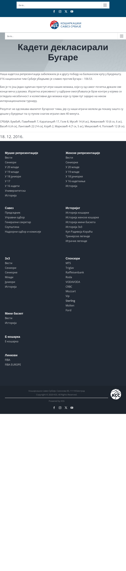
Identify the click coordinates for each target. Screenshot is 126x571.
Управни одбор (15, 217)
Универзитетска (15, 190)
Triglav (70, 268)
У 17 (7, 181)
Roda (69, 277)
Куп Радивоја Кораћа (79, 231)
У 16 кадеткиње (75, 181)
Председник (12, 212)
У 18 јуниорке (74, 176)
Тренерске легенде (78, 236)
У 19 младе (72, 172)
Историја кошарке (77, 212)
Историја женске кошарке (82, 217)
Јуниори (10, 282)
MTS (68, 263)
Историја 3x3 (74, 227)
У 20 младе (72, 167)
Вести (8, 157)
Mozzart (71, 291)
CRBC (69, 286)
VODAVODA (73, 282)
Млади (9, 277)
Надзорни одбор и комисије (23, 231)
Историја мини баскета (80, 222)
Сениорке (72, 162)
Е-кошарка (11, 341)
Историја (11, 195)
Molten (70, 305)
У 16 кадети (12, 186)
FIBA (7, 360)
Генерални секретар (18, 222)
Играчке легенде (76, 241)
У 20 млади (12, 167)
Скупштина (12, 227)
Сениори (10, 162)
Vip (68, 296)
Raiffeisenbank (75, 272)
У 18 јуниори (13, 176)
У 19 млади (12, 172)
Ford (68, 310)
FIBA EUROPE (13, 364)
